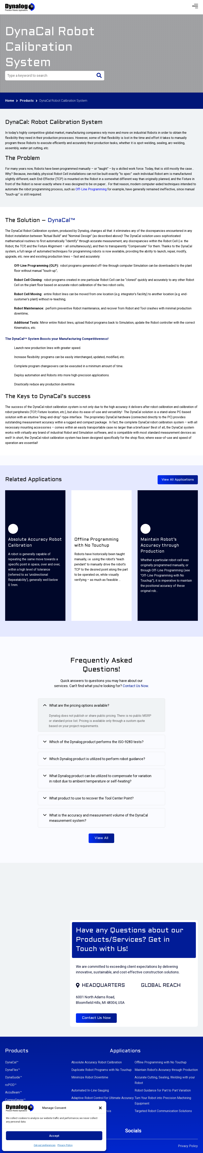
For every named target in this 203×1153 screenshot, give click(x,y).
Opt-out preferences (45, 1145)
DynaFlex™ (12, 1070)
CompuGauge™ (15, 1100)
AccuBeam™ (13, 1092)
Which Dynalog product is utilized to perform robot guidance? (97, 759)
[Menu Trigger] (195, 6)
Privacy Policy (65, 1145)
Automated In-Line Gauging (90, 1090)
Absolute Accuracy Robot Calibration (96, 1062)
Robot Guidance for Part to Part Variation (163, 1090)
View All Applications (178, 479)
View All (101, 838)
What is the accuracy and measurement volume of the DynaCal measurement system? (98, 818)
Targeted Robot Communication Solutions (163, 1111)
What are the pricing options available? (79, 705)
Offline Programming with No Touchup (161, 1062)
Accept (54, 1136)
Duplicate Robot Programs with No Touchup (101, 1070)
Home (9, 100)
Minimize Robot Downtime (89, 1077)
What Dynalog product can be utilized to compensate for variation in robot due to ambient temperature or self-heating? (100, 778)
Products (27, 100)
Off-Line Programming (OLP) (36, 265)
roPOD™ (10, 1085)
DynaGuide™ (13, 1077)
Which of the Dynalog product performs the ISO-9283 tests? (96, 742)
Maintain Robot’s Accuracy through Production (166, 1070)
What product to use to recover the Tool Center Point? (91, 798)
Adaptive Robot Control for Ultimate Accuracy (102, 1098)
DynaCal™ (11, 1062)
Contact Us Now (96, 1018)
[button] (100, 1108)
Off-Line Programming (91, 189)
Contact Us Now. (136, 686)
